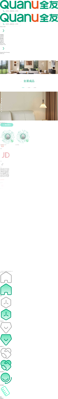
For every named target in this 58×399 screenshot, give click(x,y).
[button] (1, 98)
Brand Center (2, 43)
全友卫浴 (2, 39)
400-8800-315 (2, 122)
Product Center (2, 26)
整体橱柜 (2, 38)
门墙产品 (2, 40)
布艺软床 (29, 87)
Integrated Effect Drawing (5, 52)
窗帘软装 (2, 42)
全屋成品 (2, 34)
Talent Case (2, 53)
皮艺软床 (35, 87)
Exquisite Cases (3, 44)
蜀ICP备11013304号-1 (4, 273)
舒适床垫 (23, 87)
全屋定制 (2, 35)
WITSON (2, 37)
